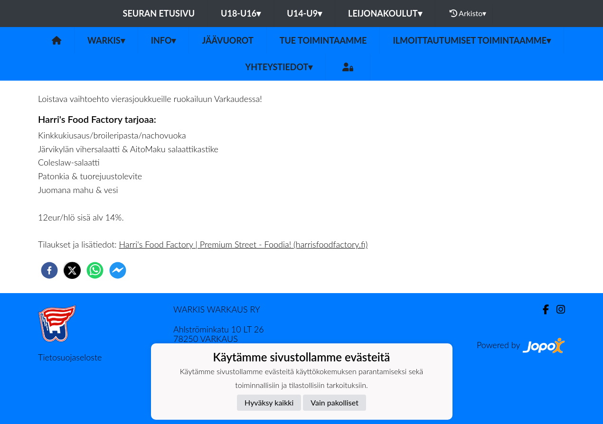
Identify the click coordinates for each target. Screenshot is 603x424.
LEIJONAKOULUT (385, 13)
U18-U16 (241, 13)
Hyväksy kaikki (269, 402)
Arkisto (468, 13)
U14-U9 (304, 13)
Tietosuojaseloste (70, 357)
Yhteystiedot (279, 67)
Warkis (106, 40)
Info (163, 40)
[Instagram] (557, 309)
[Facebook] (542, 309)
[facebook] (49, 270)
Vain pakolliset (334, 402)
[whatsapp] (95, 270)
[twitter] (72, 270)
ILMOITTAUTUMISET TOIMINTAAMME (472, 40)
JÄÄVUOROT (227, 40)
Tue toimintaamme (323, 40)
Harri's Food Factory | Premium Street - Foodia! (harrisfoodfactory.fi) (243, 244)
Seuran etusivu (159, 13)
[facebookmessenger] (117, 270)
